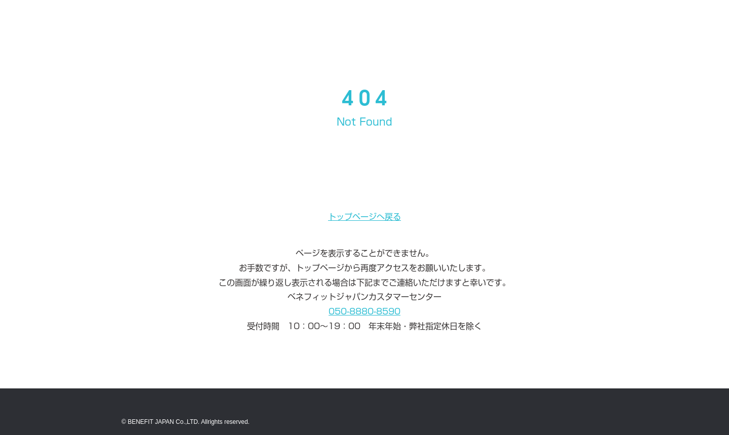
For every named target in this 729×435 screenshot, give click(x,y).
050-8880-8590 (364, 311)
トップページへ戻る (364, 217)
